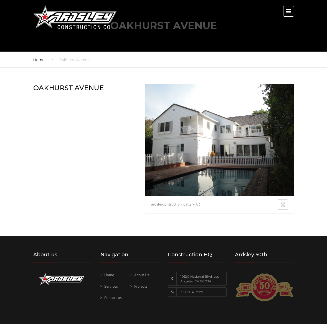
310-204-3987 (191, 292)
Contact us (113, 297)
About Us (141, 274)
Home (39, 59)
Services (111, 286)
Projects (140, 286)
